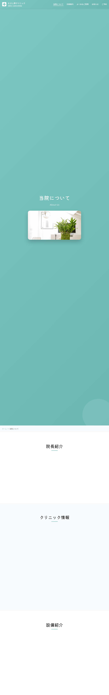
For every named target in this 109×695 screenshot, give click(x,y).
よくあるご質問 (83, 4)
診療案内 (70, 4)
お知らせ (95, 4)
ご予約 (104, 4)
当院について (58, 4)
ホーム (4, 429)
